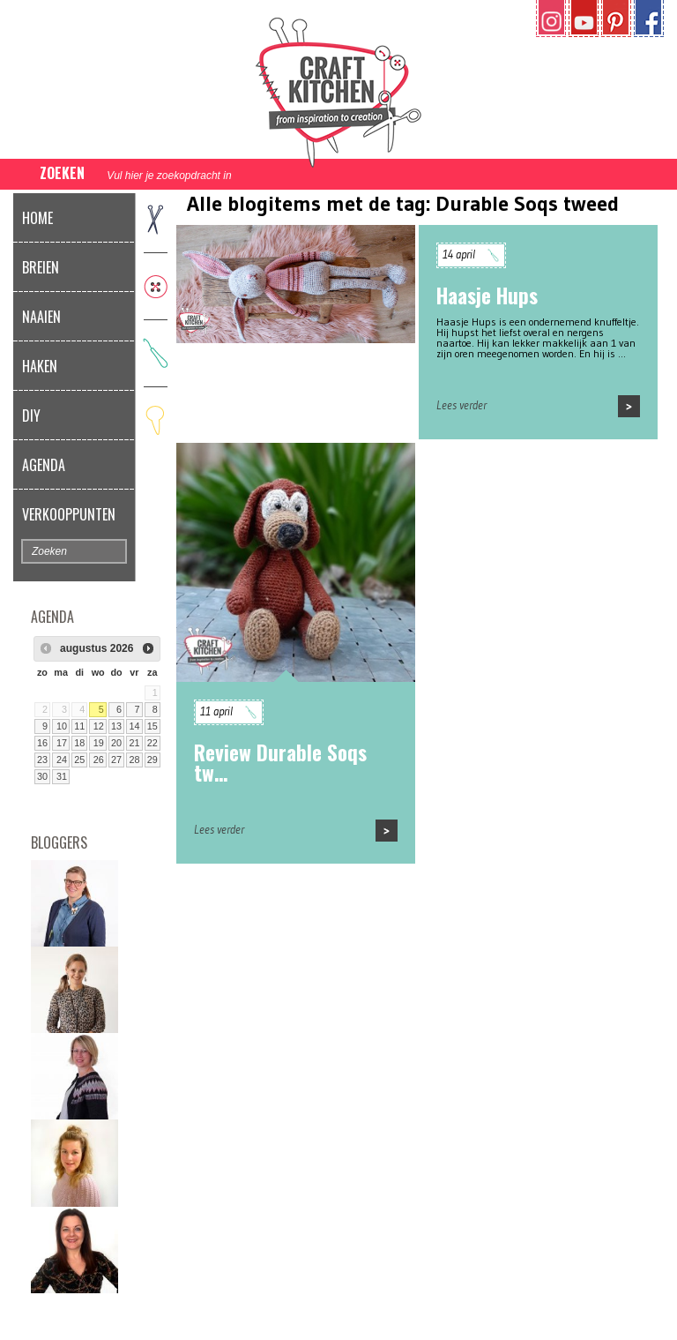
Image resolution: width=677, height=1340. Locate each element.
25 (79, 759)
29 (152, 759)
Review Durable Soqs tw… (280, 762)
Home (37, 217)
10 (61, 726)
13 (116, 726)
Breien (40, 267)
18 (79, 742)
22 (152, 742)
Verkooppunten (68, 514)
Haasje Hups (487, 296)
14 (134, 726)
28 (134, 759)
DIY (31, 415)
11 (79, 726)
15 (152, 726)
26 (98, 759)
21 (134, 742)
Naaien (41, 316)
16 (42, 742)
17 (61, 742)
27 (116, 759)
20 (116, 742)
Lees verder (461, 405)
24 (61, 759)
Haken (39, 366)
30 (42, 776)
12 (98, 726)
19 (98, 742)
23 (42, 759)
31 (61, 776)
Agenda (43, 464)
